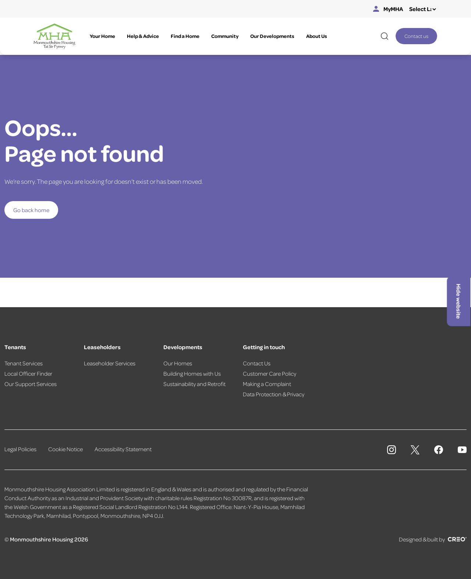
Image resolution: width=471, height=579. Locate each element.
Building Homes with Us (192, 373)
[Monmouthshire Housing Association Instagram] (391, 449)
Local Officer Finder (28, 373)
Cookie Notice (65, 449)
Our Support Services (30, 383)
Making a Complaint (267, 383)
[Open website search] (384, 36)
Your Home (102, 36)
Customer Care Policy (269, 373)
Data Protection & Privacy (273, 394)
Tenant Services (23, 363)
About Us (316, 36)
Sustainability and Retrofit (194, 383)
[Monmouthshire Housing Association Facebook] (438, 449)
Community (224, 36)
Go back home (31, 210)
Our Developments (272, 36)
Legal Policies (20, 449)
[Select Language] (422, 9)
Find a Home (185, 36)
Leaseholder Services (109, 363)
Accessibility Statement (123, 449)
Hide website (459, 301)
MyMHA (388, 9)
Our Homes (177, 363)
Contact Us (256, 363)
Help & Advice (143, 36)
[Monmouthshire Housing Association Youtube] (462, 449)
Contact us (416, 36)
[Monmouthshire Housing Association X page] (415, 450)
